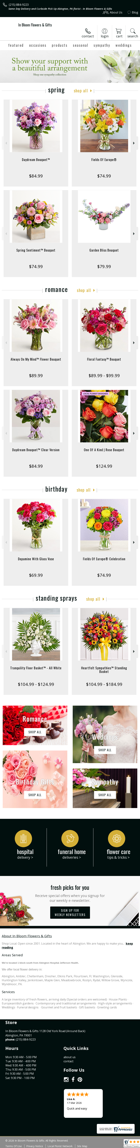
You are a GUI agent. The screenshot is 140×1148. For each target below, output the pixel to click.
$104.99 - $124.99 (36, 684)
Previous (6, 143)
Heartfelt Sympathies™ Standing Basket (104, 670)
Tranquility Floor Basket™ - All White (36, 668)
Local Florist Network (60, 1146)
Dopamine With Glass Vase (36, 558)
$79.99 (104, 266)
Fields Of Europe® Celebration (104, 558)
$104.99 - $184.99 (104, 684)
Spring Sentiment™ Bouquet (35, 250)
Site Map (82, 1146)
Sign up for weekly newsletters (70, 912)
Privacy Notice (34, 1146)
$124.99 (104, 466)
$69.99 (36, 575)
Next (134, 143)
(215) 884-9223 (19, 5)
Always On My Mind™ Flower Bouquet (36, 359)
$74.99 (104, 176)
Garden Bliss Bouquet (104, 250)
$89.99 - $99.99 (104, 375)
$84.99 (36, 176)
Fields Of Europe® (104, 159)
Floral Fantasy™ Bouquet (104, 359)
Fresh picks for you (70, 893)
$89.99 (36, 375)
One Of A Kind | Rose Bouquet (104, 449)
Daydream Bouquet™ (36, 159)
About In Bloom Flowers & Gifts (27, 936)
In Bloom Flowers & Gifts (35, 24)
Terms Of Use (13, 1146)
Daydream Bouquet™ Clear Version (36, 449)
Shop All (81, 90)
